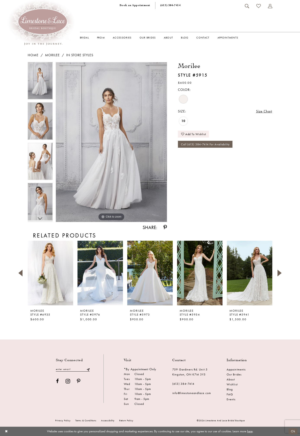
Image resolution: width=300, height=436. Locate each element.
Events (231, 399)
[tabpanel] (40, 82)
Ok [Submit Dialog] (293, 431)
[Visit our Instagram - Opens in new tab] (68, 381)
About (231, 379)
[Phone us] (170, 5)
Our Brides (234, 374)
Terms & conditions (85, 420)
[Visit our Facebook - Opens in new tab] (57, 381)
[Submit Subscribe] (88, 369)
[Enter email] (73, 369)
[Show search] (247, 6)
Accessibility (108, 420)
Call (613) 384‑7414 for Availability (205, 144)
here (250, 431)
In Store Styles (79, 55)
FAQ (230, 394)
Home (33, 55)
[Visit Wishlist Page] (258, 6)
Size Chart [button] (264, 111)
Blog (230, 389)
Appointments (236, 369)
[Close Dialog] (6, 431)
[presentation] (50, 273)
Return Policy (126, 420)
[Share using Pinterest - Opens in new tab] (165, 227)
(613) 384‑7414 (183, 384)
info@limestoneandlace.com (191, 393)
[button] (270, 6)
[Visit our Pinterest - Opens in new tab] (79, 381)
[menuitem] (135, 5)
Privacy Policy (63, 420)
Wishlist (232, 384)
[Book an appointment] (135, 5)
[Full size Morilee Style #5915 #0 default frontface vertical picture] (111, 142)
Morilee (52, 55)
